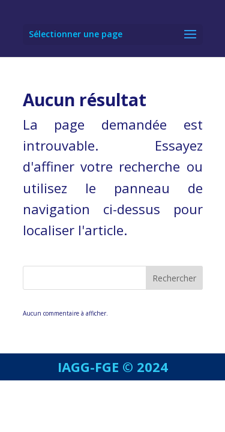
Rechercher (174, 278)
